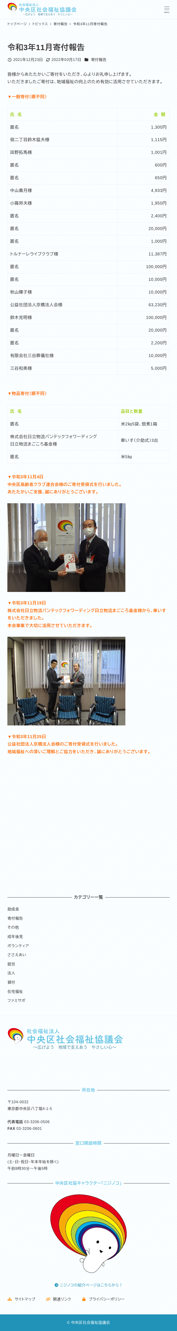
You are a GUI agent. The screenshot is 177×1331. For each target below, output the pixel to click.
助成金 (13, 909)
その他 (13, 927)
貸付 (11, 982)
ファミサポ (16, 1001)
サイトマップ (21, 1299)
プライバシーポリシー (103, 1299)
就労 (11, 964)
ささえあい (16, 955)
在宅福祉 (15, 992)
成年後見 (15, 937)
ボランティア (18, 946)
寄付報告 (99, 60)
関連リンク (58, 1299)
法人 (11, 973)
